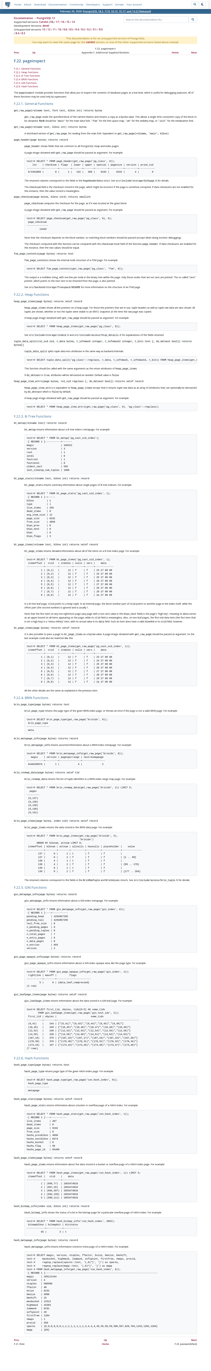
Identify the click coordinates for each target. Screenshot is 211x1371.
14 (73, 22)
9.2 (89, 29)
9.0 (101, 29)
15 (67, 22)
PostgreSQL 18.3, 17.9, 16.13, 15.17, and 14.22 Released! (117, 11)
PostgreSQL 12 (46, 18)
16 (62, 22)
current (90, 42)
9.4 (77, 29)
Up (33, 52)
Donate (119, 4)
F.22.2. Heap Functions (26, 72)
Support (107, 4)
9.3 (83, 29)
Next (194, 52)
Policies (74, 1358)
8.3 (23, 33)
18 (51, 22)
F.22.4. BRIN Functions (26, 79)
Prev (16, 52)
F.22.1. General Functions (27, 68)
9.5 (71, 29)
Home (17, 4)
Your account (134, 4)
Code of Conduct (92, 1358)
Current (43, 22)
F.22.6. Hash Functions (26, 86)
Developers (93, 4)
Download (40, 4)
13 (43, 29)
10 (59, 29)
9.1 (95, 29)
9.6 (65, 29)
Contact (136, 1358)
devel (46, 25)
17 (57, 22)
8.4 (17, 33)
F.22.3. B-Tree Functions (27, 75)
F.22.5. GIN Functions (25, 82)
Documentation (57, 4)
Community (76, 4)
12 (48, 29)
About (27, 4)
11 (54, 29)
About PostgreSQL (117, 1358)
